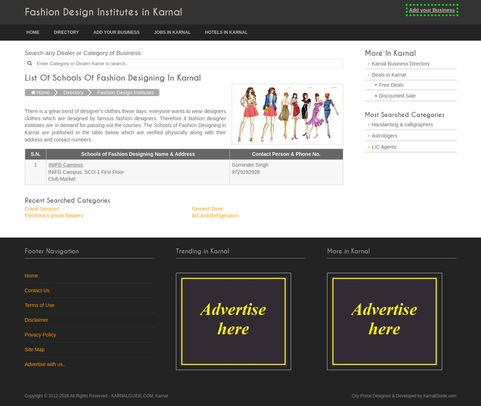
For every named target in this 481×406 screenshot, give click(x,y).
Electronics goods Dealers (54, 215)
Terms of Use (39, 305)
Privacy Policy (40, 335)
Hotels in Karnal (226, 32)
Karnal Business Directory (401, 64)
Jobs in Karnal (172, 32)
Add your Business (432, 10)
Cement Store (207, 209)
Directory (66, 32)
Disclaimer (36, 320)
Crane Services (42, 209)
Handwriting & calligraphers (402, 124)
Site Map (35, 349)
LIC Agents (384, 147)
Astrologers (385, 136)
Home (33, 32)
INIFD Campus (66, 165)
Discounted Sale (397, 96)
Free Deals (391, 85)
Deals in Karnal (389, 75)
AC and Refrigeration (215, 215)
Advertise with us (44, 364)
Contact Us (37, 290)
